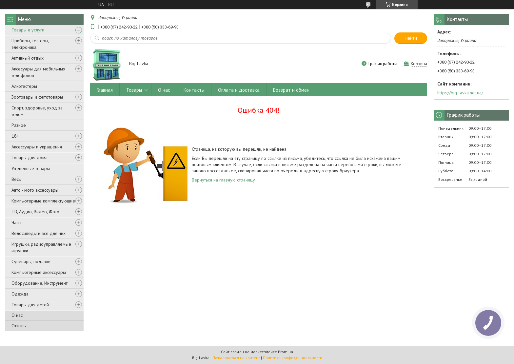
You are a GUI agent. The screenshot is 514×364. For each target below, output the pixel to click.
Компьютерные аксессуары (38, 272)
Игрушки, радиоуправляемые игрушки (41, 247)
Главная (105, 89)
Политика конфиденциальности (292, 357)
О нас (17, 315)
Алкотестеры (24, 86)
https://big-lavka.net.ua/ (460, 93)
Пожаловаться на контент (236, 357)
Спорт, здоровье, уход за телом (37, 111)
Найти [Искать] (411, 38)
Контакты (194, 89)
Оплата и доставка (239, 89)
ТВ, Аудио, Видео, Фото (35, 212)
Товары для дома (29, 158)
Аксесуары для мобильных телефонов (38, 72)
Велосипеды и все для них (38, 233)
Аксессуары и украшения (36, 147)
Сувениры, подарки (30, 261)
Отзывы (19, 326)
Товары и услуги (27, 30)
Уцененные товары (30, 168)
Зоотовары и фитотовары (37, 97)
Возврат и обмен (291, 89)
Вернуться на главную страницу (223, 180)
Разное (18, 125)
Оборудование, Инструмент (39, 283)
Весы (16, 179)
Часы (16, 222)
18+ (15, 136)
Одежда (20, 294)
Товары (134, 89)
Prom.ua (285, 351)
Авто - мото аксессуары (34, 190)
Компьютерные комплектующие (43, 201)
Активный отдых (27, 58)
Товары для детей (30, 305)
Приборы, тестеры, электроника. (30, 44)
